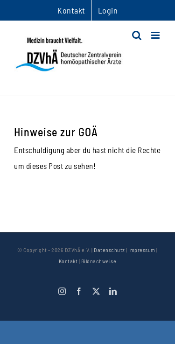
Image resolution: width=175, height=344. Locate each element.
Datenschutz (109, 249)
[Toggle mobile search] (137, 35)
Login (108, 10)
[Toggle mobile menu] (156, 35)
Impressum (141, 249)
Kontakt (68, 261)
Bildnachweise (99, 261)
